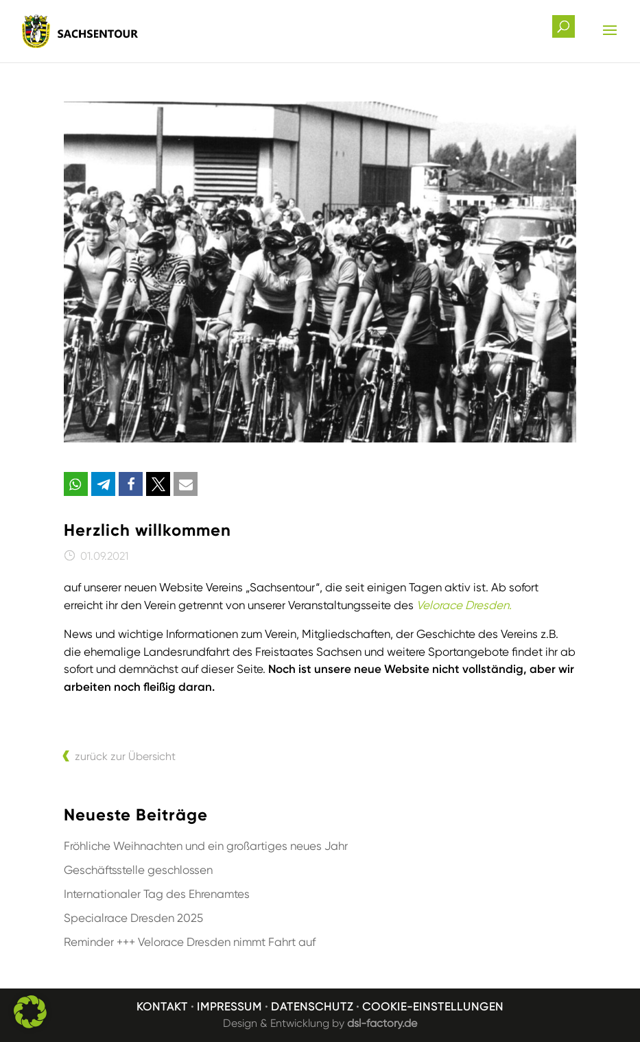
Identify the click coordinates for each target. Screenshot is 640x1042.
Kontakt (162, 1006)
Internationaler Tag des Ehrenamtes (157, 894)
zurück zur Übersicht (125, 756)
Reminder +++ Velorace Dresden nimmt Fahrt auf (190, 942)
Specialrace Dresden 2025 (133, 918)
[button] (76, 484)
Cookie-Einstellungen (432, 1006)
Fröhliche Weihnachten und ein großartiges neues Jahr (206, 846)
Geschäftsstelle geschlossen (138, 870)
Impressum (229, 1006)
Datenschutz (312, 1006)
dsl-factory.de (382, 1023)
